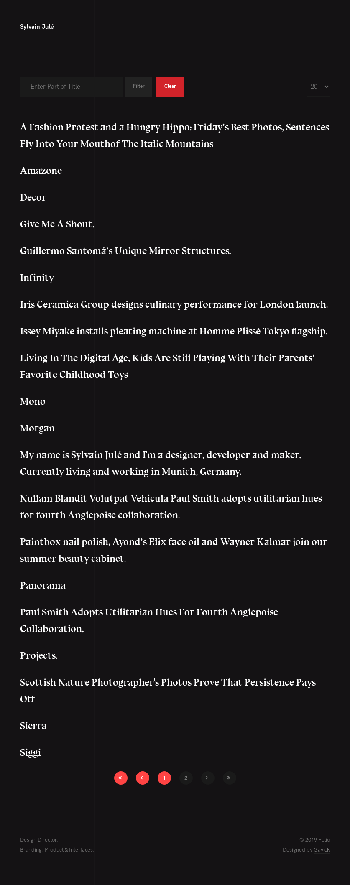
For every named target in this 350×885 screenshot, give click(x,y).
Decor (33, 197)
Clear (177, 86)
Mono (33, 401)
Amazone (41, 170)
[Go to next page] (208, 778)
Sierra (33, 726)
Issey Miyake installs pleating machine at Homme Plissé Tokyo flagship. (173, 331)
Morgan (37, 428)
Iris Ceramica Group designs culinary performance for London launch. (174, 304)
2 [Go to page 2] (186, 778)
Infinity (37, 277)
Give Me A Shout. (57, 224)
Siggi (30, 752)
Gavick (322, 850)
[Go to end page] (229, 778)
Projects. (38, 655)
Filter (141, 86)
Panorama (43, 585)
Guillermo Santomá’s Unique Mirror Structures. (125, 251)
